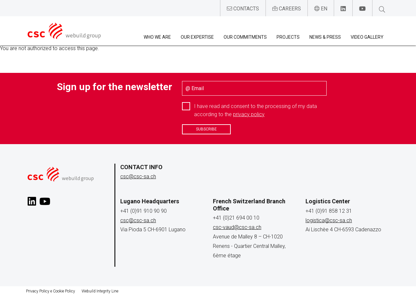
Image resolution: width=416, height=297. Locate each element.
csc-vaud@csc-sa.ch (237, 227)
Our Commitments (245, 37)
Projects (288, 37)
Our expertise (197, 37)
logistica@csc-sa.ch (329, 220)
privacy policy (249, 114)
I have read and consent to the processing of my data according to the (255, 110)
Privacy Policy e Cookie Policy (50, 291)
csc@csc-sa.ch (138, 176)
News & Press (325, 37)
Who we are (157, 37)
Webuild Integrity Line (100, 291)
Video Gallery (367, 37)
